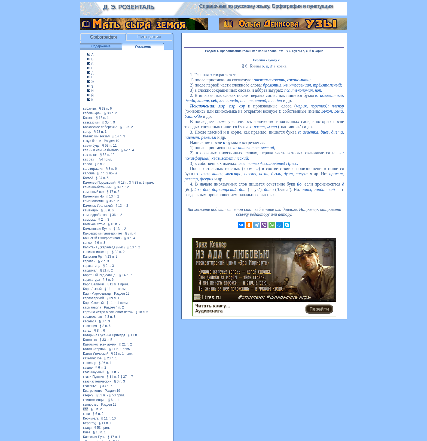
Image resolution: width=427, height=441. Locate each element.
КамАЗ (88, 178)
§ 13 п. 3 (124, 182)
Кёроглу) (89, 423)
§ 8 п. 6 (111, 169)
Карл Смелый (93, 303)
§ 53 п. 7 (102, 395)
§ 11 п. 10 (108, 418)
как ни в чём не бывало (101, 150)
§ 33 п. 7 (105, 386)
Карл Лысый (92, 289)
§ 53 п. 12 (107, 155)
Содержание (100, 46)
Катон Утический (95, 354)
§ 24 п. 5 (102, 178)
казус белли (92, 141)
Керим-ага (91, 418)
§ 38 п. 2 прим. (143, 182)
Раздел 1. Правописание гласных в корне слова (240, 51)
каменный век (93, 192)
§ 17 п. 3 (113, 192)
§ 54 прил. (104, 159)
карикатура (91, 280)
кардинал (90, 270)
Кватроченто (92, 391)
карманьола (92, 307)
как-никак (90, 155)
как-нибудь (91, 145)
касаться (89, 321)
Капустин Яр (92, 256)
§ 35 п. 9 (108, 122)
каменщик (90, 210)
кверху (88, 395)
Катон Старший (94, 349)
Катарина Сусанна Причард (104, 335)
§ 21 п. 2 (106, 270)
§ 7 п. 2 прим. (107, 173)
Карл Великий (93, 284)
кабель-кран (92, 113)
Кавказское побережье (100, 127)
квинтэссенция (94, 400)
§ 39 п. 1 (113, 298)
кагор (87, 132)
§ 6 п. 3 (99, 243)
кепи (86, 414)
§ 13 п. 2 (126, 127)
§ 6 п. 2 (100, 367)
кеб (85, 409)
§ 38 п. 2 (110, 113)
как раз (88, 159)
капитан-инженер (96, 252)
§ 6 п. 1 (113, 400)
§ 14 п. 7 (125, 275)
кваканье (90, 386)
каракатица (91, 266)
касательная (92, 317)
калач (87, 164)
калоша (88, 173)
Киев (86, 432)
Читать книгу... (212, 305)
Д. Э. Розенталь (128, 6)
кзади (87, 428)
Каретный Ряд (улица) (100, 275)
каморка (89, 219)
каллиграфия (93, 169)
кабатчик (89, 108)
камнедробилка (95, 215)
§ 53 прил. (117, 395)
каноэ (87, 243)
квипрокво (90, 404)
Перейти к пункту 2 (266, 60)
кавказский (91, 122)
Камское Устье (94, 224)
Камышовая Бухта (97, 229)
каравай (89, 261)
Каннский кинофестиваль (102, 238)
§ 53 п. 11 (109, 145)
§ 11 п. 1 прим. (118, 284)
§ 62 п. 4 (127, 150)
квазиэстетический (97, 381)
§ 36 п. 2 (112, 201)
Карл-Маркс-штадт (97, 293)
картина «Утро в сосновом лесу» (108, 312)
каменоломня (93, 201)
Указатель (143, 46)
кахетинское (92, 358)
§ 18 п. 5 (142, 312)
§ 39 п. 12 (121, 187)
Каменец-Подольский (99, 182)
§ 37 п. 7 (113, 372)
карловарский (93, 298)
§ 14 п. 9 (118, 136)
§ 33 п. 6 (105, 108)
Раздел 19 (111, 141)
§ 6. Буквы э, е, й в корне (305, 51)
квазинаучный (93, 372)
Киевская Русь (94, 437)
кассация (90, 326)
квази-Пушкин (93, 377)
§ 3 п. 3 (110, 317)
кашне (88, 367)
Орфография (103, 37)
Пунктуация (149, 37)
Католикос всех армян (100, 344)
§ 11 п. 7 (113, 377)
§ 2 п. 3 (99, 164)
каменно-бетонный (97, 187)
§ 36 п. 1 (105, 363)
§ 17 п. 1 (114, 437)
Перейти (319, 309)
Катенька (90, 340)
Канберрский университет (102, 233)
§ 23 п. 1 (100, 132)
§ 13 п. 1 (102, 118)
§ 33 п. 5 (106, 340)
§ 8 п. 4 (130, 233)
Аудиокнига (208, 310)
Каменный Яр (93, 196)
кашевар (89, 363)
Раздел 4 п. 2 (114, 307)
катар (87, 330)
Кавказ (88, 118)
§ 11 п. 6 (134, 335)
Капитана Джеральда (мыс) (104, 247)
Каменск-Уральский (98, 206)
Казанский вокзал (96, 136)
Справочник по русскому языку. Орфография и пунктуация (266, 6)
